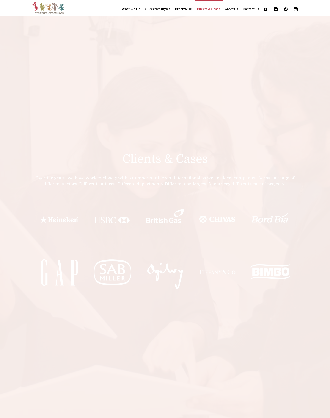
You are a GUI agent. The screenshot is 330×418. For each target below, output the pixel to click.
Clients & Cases (208, 9)
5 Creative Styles (157, 9)
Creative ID (183, 9)
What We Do (131, 9)
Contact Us (251, 9)
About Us (231, 9)
